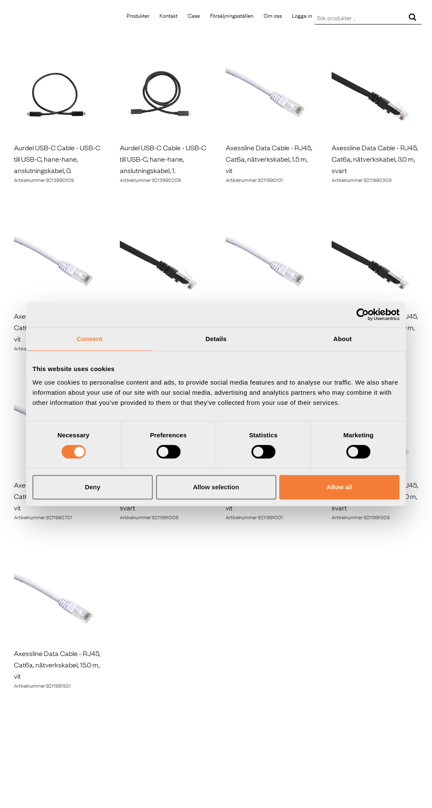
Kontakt (168, 15)
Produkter (138, 15)
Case (194, 15)
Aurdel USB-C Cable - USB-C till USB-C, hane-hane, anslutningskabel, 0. (57, 159)
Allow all (339, 487)
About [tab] (342, 338)
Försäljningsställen (232, 15)
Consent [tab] (90, 338)
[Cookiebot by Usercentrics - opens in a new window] (363, 314)
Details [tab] (216, 338)
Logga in (302, 15)
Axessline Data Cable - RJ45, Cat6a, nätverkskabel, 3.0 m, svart (375, 159)
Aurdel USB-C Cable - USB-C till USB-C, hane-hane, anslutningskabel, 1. (163, 159)
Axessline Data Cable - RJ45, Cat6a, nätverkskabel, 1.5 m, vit (269, 159)
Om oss (273, 15)
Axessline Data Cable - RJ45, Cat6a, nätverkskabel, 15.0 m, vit (57, 664)
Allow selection (216, 487)
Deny (92, 487)
